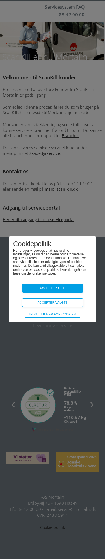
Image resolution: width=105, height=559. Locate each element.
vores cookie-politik (41, 269)
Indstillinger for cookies (52, 314)
